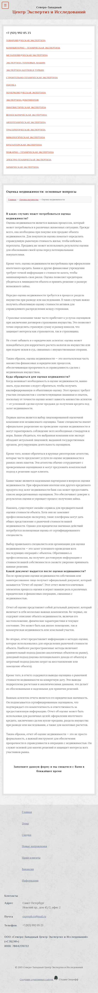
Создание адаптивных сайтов (39, 979)
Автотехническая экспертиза (26, 122)
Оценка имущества (28, 199)
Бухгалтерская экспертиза (24, 144)
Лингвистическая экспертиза (26, 107)
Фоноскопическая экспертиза (26, 115)
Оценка (11, 85)
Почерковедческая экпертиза (26, 92)
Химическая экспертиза (22, 167)
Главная (12, 199)
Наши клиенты (31, 857)
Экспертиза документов (22, 100)
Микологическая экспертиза (25, 137)
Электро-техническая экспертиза (28, 159)
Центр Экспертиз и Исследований (48, 11)
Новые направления (34, 846)
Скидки (26, 835)
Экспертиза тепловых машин (25, 62)
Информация (30, 880)
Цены (25, 823)
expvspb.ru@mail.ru (34, 916)
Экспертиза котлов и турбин (25, 70)
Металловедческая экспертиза (27, 55)
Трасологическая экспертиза (26, 129)
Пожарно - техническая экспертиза (30, 152)
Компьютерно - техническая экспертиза (33, 47)
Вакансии (28, 869)
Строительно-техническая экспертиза (32, 77)
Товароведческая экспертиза (26, 40)
